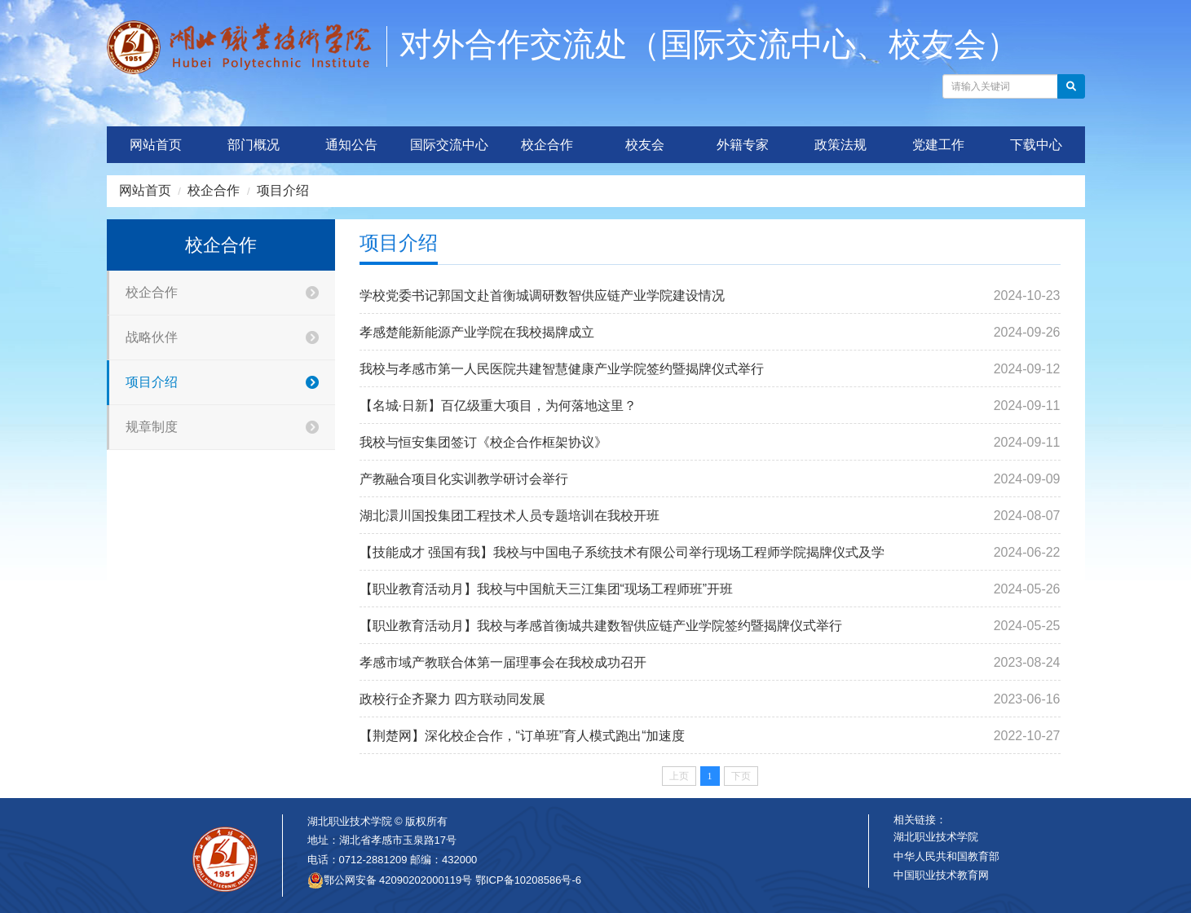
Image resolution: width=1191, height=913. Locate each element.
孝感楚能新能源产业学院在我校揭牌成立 (477, 332)
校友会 (644, 145)
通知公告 (351, 145)
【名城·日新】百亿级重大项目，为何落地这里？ (498, 405)
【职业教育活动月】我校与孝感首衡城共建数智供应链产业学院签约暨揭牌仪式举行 (601, 626)
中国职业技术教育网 (941, 875)
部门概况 (253, 145)
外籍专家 (743, 145)
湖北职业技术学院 (935, 837)
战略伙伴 (230, 337)
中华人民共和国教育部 (946, 856)
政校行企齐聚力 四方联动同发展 (452, 699)
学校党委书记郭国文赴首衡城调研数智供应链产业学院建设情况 (542, 295)
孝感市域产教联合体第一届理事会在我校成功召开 (503, 662)
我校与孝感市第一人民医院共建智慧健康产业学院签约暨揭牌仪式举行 (562, 369)
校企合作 (547, 145)
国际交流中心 (449, 145)
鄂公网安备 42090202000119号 (390, 880)
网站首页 (156, 145)
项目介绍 (283, 190)
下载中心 (1036, 145)
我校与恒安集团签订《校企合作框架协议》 (483, 442)
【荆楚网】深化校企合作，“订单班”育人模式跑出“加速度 (523, 736)
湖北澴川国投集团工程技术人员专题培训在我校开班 (509, 516)
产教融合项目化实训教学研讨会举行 (464, 479)
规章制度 (230, 427)
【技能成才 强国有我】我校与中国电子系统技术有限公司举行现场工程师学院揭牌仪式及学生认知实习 (622, 558)
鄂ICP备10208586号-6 (528, 880)
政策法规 (840, 145)
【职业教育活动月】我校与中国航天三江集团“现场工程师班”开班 (547, 589)
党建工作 (938, 145)
